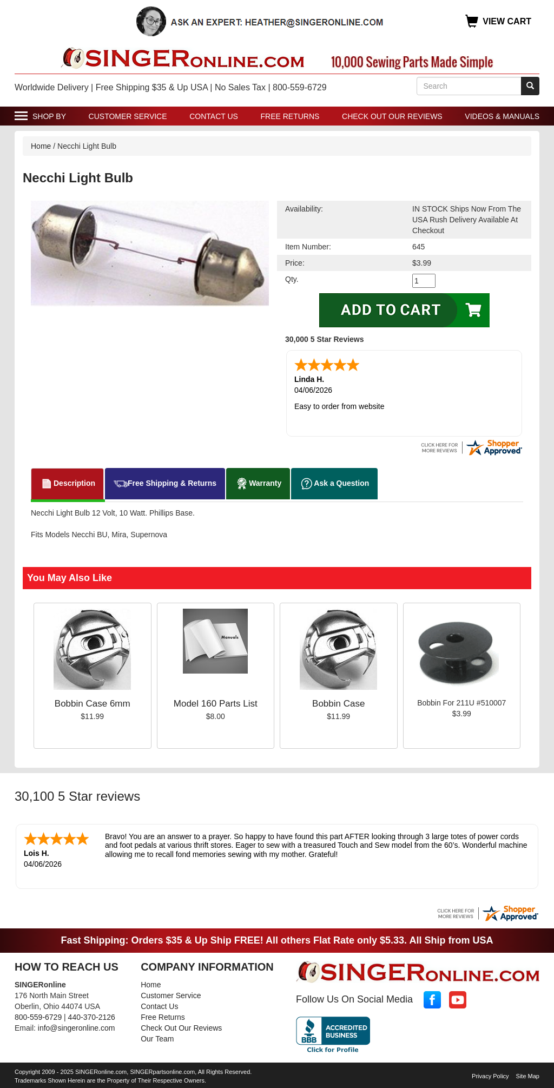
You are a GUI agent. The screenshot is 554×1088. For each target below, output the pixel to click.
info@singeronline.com (76, 1025)
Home (41, 146)
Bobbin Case (338, 702)
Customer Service (128, 116)
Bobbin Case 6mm (92, 702)
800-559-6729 (38, 1015)
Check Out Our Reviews (392, 116)
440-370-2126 (91, 1015)
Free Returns (290, 116)
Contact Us (213, 116)
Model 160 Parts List (216, 702)
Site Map (527, 1074)
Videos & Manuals (502, 116)
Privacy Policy (490, 1074)
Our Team (157, 1036)
